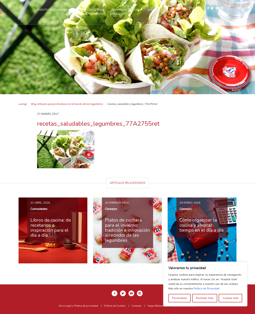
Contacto (131, 14)
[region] (205, 284)
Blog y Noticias (106, 14)
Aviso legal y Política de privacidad (78, 306)
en (219, 8)
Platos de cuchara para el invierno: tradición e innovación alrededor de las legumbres (127, 230)
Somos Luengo (172, 10)
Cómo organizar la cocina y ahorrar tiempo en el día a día (201, 225)
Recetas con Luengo (104, 10)
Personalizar (179, 298)
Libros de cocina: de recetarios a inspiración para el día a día (50, 227)
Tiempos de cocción (139, 10)
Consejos (111, 209)
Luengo (23, 104)
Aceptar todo (231, 298)
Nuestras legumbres (66, 10)
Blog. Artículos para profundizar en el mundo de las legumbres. (67, 104)
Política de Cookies (114, 306)
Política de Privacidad (206, 288)
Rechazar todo (205, 298)
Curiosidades (38, 209)
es (228, 8)
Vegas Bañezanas (157, 306)
